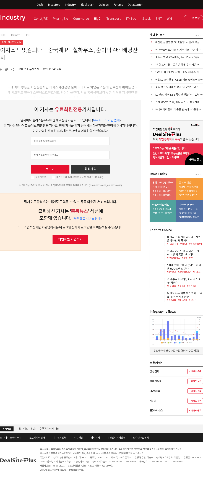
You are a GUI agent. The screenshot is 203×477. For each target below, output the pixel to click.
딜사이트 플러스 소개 (11, 437)
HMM (152, 400)
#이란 (191, 257)
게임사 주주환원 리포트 (163, 182)
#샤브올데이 (172, 243)
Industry (70, 4)
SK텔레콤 (155, 391)
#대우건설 (182, 300)
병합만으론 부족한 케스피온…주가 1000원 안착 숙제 (190, 195)
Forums (118, 4)
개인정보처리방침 (116, 437)
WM (169, 19)
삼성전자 (154, 371)
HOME (3, 35)
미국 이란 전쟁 (186, 204)
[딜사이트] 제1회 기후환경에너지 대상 (38, 428)
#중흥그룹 (171, 300)
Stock (146, 19)
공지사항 (6, 428)
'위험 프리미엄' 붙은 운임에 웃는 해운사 (177, 64)
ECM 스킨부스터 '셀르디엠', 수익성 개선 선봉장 (164, 213)
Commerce (81, 19)
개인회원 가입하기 (70, 239)
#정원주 (192, 300)
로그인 (50, 169)
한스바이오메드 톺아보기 (163, 204)
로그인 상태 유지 (79, 177)
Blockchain (87, 4)
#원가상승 (171, 286)
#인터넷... (197, 272)
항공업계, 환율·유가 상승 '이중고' (190, 213)
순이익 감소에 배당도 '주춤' (164, 191)
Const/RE (41, 19)
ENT (159, 19)
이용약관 (78, 437)
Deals (39, 4)
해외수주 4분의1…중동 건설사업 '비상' (190, 209)
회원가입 (90, 169)
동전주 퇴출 (185, 182)
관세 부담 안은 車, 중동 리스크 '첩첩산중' (177, 102)
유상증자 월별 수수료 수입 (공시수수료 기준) (176, 350)
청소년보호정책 (141, 437)
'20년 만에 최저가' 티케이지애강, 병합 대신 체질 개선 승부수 (190, 191)
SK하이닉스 (156, 410)
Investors (54, 4)
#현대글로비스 (173, 257)
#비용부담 (191, 286)
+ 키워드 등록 (195, 371)
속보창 (196, 18)
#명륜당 (183, 243)
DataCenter (135, 4)
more (198, 35)
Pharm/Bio (60, 19)
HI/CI (97, 19)
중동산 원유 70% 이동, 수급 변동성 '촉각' (178, 57)
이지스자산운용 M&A (12, 42)
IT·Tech (132, 19)
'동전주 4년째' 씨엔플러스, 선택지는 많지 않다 (190, 187)
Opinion (104, 4)
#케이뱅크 (171, 272)
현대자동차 (156, 381)
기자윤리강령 (60, 437)
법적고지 (95, 437)
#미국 (184, 257)
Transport (113, 19)
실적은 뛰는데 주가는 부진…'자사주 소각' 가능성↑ (164, 195)
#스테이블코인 (184, 272)
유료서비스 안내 (37, 437)
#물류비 (181, 286)
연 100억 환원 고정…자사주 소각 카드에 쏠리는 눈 (164, 187)
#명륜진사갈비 (195, 243)
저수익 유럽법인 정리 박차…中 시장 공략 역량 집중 (164, 209)
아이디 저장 (40, 177)
